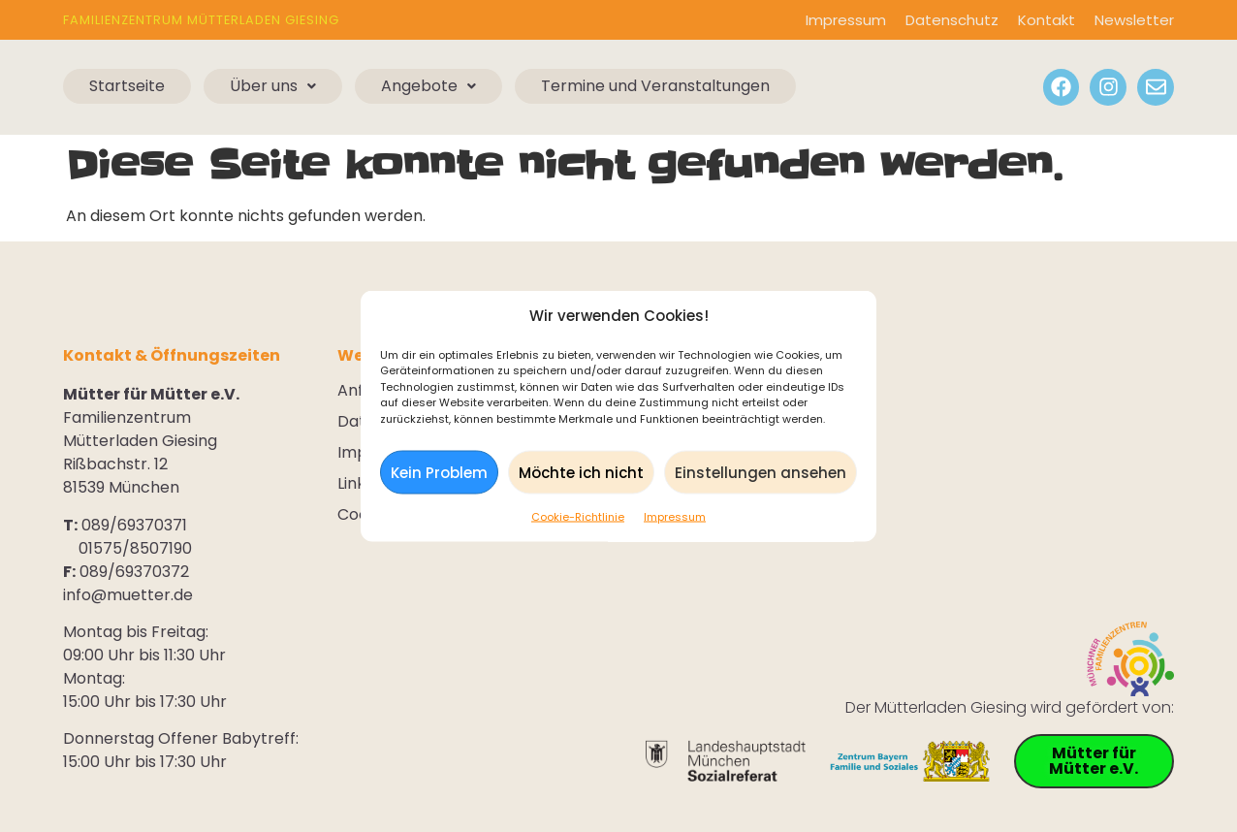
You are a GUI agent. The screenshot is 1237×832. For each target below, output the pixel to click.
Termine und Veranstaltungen (655, 86)
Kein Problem (439, 474)
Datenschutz (952, 20)
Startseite (127, 86)
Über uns (273, 86)
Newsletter (1134, 20)
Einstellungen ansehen (760, 474)
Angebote (428, 86)
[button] (273, 86)
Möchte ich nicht (581, 474)
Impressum (675, 520)
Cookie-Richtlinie (577, 520)
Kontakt (1046, 20)
